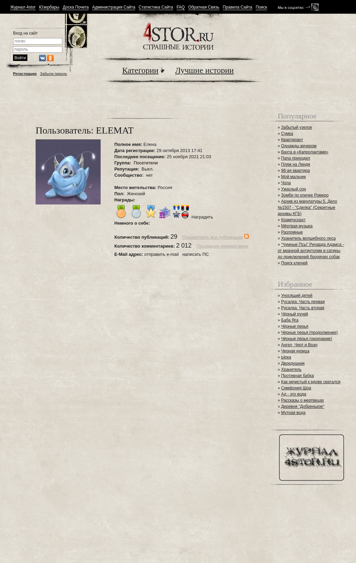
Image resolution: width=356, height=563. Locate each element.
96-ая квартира (295, 170)
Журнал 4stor (23, 7)
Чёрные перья (294, 326)
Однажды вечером (298, 145)
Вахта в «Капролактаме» (304, 152)
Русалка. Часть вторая (302, 307)
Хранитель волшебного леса (308, 238)
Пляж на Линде (295, 164)
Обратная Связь (203, 7)
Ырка (286, 357)
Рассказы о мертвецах (302, 400)
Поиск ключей (294, 263)
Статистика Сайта (156, 7)
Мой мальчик (293, 176)
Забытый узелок (296, 127)
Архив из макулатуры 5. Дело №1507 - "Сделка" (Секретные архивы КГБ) (307, 207)
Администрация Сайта (113, 7)
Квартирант (292, 139)
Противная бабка (297, 375)
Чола (286, 182)
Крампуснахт (293, 219)
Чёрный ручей (294, 314)
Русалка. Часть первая (303, 301)
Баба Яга (289, 320)
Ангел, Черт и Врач (299, 344)
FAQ (181, 7)
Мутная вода (293, 412)
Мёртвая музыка (297, 226)
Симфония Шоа (296, 388)
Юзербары (49, 7)
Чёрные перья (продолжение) (309, 332)
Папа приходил (295, 158)
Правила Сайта (237, 7)
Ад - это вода (293, 394)
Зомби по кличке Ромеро (305, 195)
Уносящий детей (297, 295)
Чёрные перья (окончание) (306, 338)
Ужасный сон (293, 189)
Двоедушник (293, 363)
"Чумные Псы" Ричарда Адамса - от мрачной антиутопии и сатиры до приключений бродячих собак (311, 250)
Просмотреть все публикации (212, 237)
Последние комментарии (222, 246)
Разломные (292, 232)
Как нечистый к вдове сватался (310, 381)
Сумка (287, 133)
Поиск (261, 7)
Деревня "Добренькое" (302, 406)
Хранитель (291, 369)
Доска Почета (76, 7)
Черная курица (295, 351)
